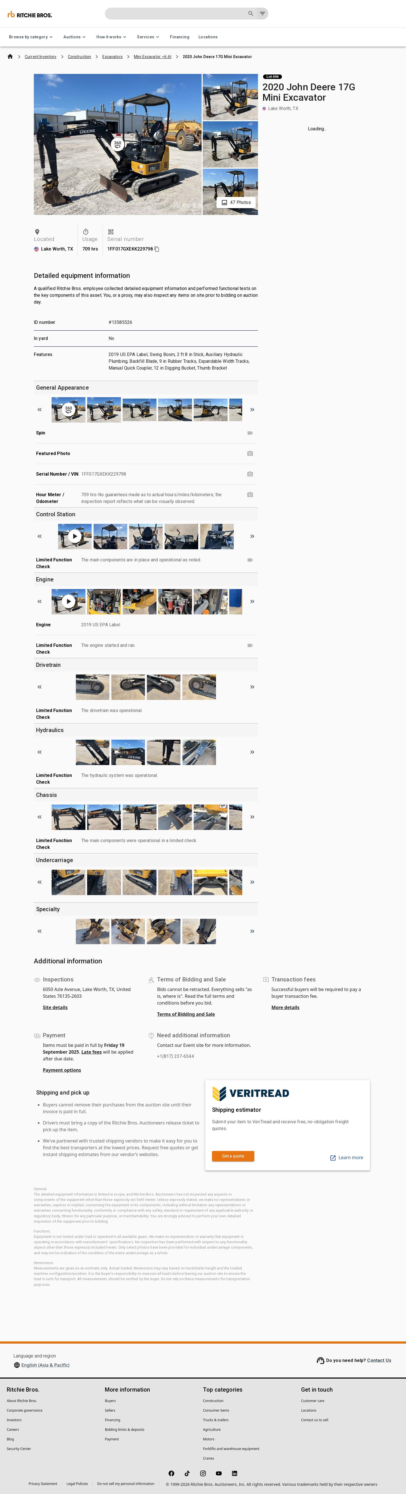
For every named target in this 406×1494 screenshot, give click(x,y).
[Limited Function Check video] (250, 560)
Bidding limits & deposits (124, 1429)
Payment (112, 1439)
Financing (180, 37)
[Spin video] (250, 433)
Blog (10, 1439)
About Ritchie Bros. (22, 1400)
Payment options (62, 1070)
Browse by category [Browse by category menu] (32, 37)
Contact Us (379, 1360)
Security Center (19, 1448)
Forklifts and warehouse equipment (231, 1448)
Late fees (91, 1052)
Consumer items (216, 1410)
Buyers (110, 1400)
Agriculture (212, 1429)
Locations (208, 37)
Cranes (208, 1458)
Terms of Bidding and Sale (186, 1014)
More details (285, 1007)
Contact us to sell (314, 1420)
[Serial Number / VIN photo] (250, 474)
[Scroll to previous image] (39, 409)
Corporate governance (24, 1410)
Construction (213, 1400)
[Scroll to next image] (252, 409)
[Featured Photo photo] (250, 453)
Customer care (312, 1400)
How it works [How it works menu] (112, 37)
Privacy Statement (43, 1483)
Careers (13, 1429)
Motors (208, 1439)
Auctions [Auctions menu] (75, 37)
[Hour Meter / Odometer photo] (250, 494)
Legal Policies (77, 1483)
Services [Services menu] (149, 37)
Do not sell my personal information (126, 1483)
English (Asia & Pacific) (45, 1365)
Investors (14, 1420)
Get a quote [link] (233, 1156)
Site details (55, 1007)
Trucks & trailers (216, 1420)
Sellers (110, 1410)
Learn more (346, 1157)
